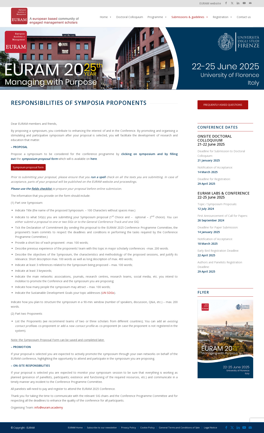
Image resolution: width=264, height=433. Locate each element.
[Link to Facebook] (226, 3)
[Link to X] (232, 3)
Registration (222, 17)
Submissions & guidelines (189, 17)
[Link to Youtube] (244, 3)
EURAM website (210, 3)
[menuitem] (75, 428)
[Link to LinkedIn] (238, 3)
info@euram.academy (48, 407)
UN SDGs (108, 293)
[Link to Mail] (250, 3)
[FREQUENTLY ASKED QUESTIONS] (222, 104)
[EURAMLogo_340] (45, 17)
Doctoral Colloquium (129, 17)
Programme (157, 17)
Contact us (244, 17)
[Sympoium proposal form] (28, 167)
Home (106, 17)
